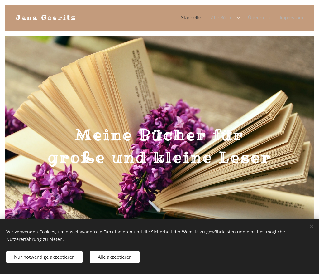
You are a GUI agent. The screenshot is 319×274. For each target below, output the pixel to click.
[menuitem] (198, 18)
